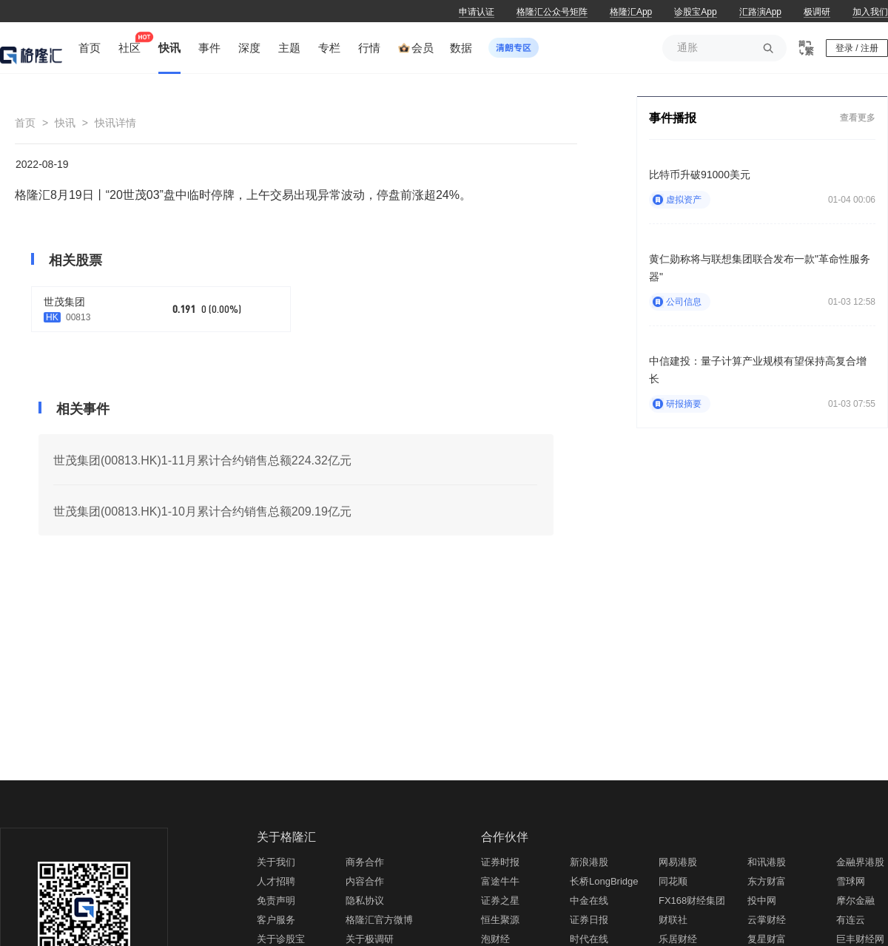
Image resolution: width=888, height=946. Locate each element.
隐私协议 (365, 900)
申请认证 (476, 12)
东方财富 (766, 881)
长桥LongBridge (604, 881)
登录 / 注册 (856, 48)
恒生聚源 (500, 919)
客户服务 (276, 919)
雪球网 (850, 881)
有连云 (850, 919)
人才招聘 (276, 881)
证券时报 (500, 862)
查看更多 (857, 117)
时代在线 (589, 939)
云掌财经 (766, 919)
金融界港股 (860, 862)
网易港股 (678, 862)
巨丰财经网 (860, 939)
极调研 (817, 12)
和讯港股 (766, 862)
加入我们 (870, 12)
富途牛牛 (500, 881)
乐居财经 (678, 939)
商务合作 (365, 862)
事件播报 (672, 118)
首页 (25, 123)
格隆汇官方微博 (379, 919)
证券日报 (589, 919)
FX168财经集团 (692, 900)
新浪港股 (589, 862)
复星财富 (766, 939)
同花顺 (673, 881)
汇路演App (760, 12)
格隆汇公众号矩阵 (552, 12)
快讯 (65, 123)
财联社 (673, 919)
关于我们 (276, 862)
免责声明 (276, 900)
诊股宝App (695, 12)
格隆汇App (631, 12)
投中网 (761, 900)
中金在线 (589, 900)
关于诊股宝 (281, 939)
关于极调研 (370, 939)
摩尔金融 (855, 900)
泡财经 (495, 939)
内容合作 (365, 881)
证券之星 (500, 900)
